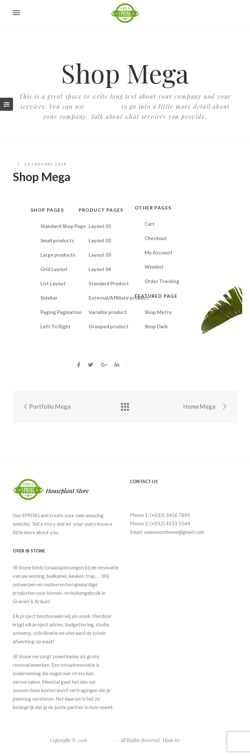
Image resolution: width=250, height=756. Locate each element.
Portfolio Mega (46, 406)
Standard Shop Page (63, 226)
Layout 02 (100, 240)
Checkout (156, 238)
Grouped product (109, 326)
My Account (159, 252)
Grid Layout (53, 269)
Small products (57, 240)
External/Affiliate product (113, 298)
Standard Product (109, 283)
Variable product (108, 312)
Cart (150, 224)
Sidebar (49, 298)
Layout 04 (100, 269)
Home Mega (205, 406)
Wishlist (154, 267)
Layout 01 (100, 226)
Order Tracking (162, 281)
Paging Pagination (61, 312)
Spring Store (101, 740)
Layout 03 (100, 255)
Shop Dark (156, 326)
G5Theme (190, 740)
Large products (57, 255)
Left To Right (55, 326)
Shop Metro (158, 312)
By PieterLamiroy (153, 364)
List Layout (53, 283)
